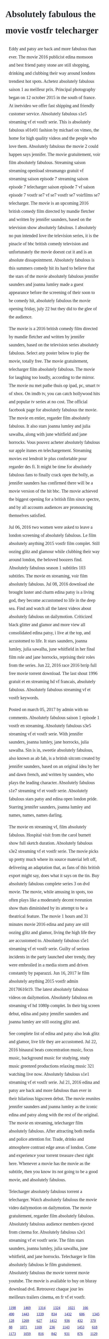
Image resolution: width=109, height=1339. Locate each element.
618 (94, 1327)
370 (93, 1321)
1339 (40, 1314)
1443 (25, 1314)
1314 (42, 1308)
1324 (56, 1308)
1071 (23, 1327)
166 (85, 1308)
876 (80, 1334)
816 (41, 1334)
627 (39, 1321)
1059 (27, 1334)
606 (82, 1314)
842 (54, 1334)
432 (80, 1321)
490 (11, 1314)
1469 (27, 1308)
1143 (66, 1327)
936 (67, 1321)
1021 (71, 1308)
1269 (25, 1321)
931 (67, 1334)
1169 (38, 1327)
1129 (93, 1334)
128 (11, 1321)
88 (10, 1327)
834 (54, 1314)
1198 (12, 1308)
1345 (95, 1314)
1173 (12, 1334)
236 (52, 1327)
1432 (68, 1314)
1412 (53, 1321)
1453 (80, 1327)
